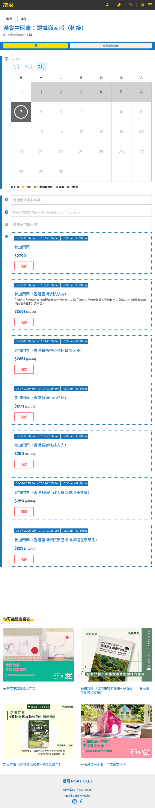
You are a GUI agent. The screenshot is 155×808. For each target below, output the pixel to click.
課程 (23, 19)
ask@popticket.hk (77, 795)
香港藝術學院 (16, 35)
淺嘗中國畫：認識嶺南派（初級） (46, 28)
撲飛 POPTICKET (77, 781)
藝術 (9, 19)
